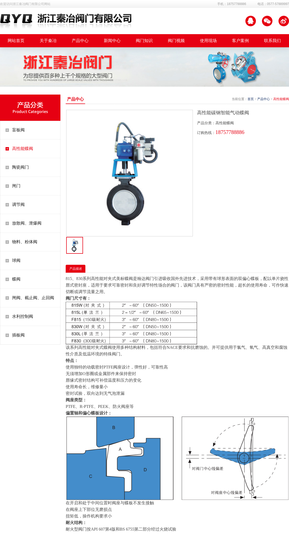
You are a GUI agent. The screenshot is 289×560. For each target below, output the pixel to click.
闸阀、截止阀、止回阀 (33, 297)
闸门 (16, 186)
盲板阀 (18, 130)
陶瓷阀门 (20, 167)
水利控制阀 (22, 316)
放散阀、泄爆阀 (27, 223)
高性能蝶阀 (22, 148)
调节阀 (18, 204)
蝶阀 (16, 279)
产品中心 (263, 99)
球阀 (16, 260)
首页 (250, 99)
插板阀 (18, 335)
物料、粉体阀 (24, 242)
